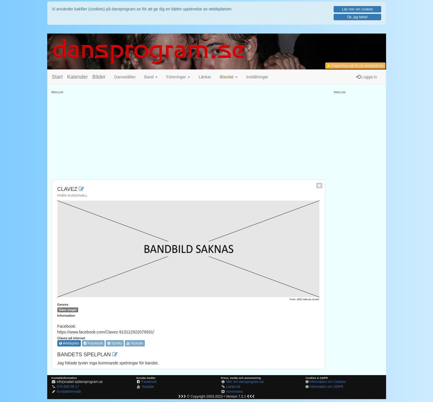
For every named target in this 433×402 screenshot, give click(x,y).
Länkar (205, 77)
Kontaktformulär (69, 392)
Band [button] (151, 77)
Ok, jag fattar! (357, 17)
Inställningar (257, 77)
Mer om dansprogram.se (245, 382)
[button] (228, 77)
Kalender (77, 77)
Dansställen (125, 77)
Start (57, 77)
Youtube (135, 343)
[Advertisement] (188, 134)
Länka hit (233, 387)
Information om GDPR (326, 387)
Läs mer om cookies (357, 9)
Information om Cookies (327, 382)
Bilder (99, 77)
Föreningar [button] (178, 77)
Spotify (114, 343)
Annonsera (234, 392)
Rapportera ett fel (355, 66)
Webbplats (69, 343)
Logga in (366, 77)
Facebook (93, 343)
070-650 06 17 (68, 387)
